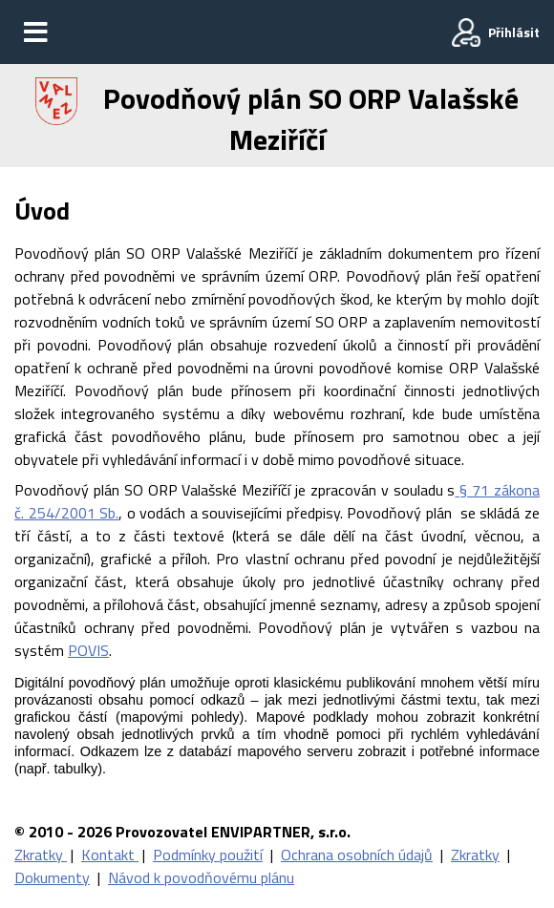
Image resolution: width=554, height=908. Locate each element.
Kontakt (109, 854)
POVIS (88, 650)
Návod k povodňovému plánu (201, 877)
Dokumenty (52, 877)
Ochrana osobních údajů (357, 854)
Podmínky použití (208, 854)
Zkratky (40, 854)
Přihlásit (514, 32)
